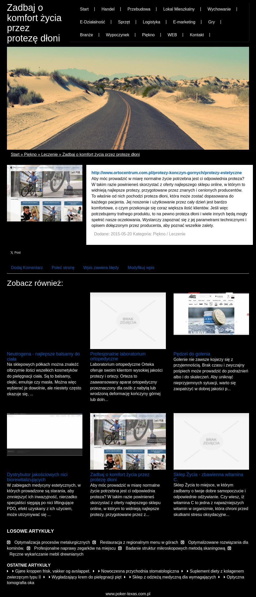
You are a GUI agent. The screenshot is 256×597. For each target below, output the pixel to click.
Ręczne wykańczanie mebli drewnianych (46, 554)
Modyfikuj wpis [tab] (140, 267)
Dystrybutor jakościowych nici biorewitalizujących (37, 477)
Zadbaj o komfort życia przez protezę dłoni (101, 154)
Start (15, 154)
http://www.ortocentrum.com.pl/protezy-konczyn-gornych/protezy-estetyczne (166, 173)
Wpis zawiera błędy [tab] (101, 267)
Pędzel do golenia (192, 354)
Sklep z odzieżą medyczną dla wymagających (173, 577)
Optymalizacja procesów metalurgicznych (52, 542)
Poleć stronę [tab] (63, 267)
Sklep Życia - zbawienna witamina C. (208, 477)
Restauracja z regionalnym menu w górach (139, 542)
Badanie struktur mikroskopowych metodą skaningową (175, 548)
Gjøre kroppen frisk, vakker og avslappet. (51, 571)
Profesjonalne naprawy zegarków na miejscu (75, 548)
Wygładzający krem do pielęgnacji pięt (85, 577)
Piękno (30, 154)
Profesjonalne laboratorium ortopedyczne (118, 356)
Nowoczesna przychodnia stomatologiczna (138, 571)
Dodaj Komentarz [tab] (27, 267)
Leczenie (49, 154)
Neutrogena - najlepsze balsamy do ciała (43, 356)
